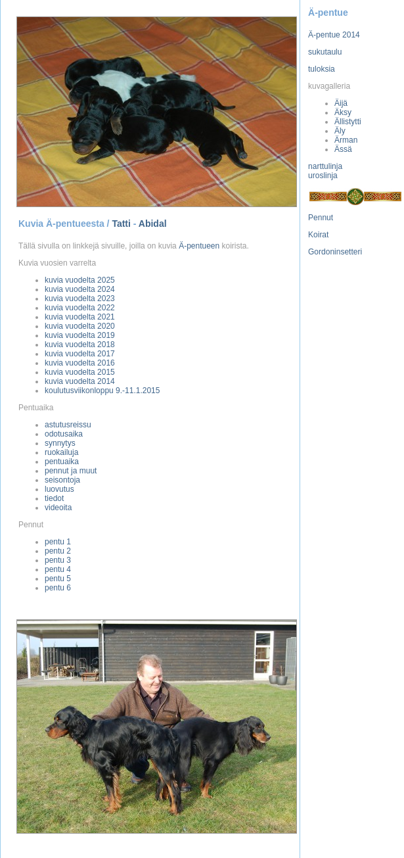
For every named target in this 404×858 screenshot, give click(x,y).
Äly (340, 130)
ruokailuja (61, 452)
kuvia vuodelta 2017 (80, 353)
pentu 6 (58, 587)
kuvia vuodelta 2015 (80, 372)
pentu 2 (58, 551)
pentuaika (62, 461)
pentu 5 (58, 578)
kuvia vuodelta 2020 (80, 326)
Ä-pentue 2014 (334, 34)
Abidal (153, 223)
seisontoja (62, 480)
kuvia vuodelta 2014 (80, 381)
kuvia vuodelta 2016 (80, 363)
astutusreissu (68, 424)
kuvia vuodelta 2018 (80, 344)
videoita (58, 507)
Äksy (342, 112)
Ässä (343, 149)
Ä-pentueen (199, 245)
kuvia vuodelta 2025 (80, 280)
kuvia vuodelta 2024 (80, 289)
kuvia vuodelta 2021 (80, 317)
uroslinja (323, 175)
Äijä (341, 103)
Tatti (121, 223)
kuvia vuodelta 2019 (80, 335)
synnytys (60, 443)
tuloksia (321, 69)
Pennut (320, 217)
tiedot (54, 498)
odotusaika (64, 434)
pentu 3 (58, 560)
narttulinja (325, 166)
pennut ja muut (71, 470)
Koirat (318, 234)
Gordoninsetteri (335, 251)
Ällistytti (347, 121)
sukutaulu (325, 52)
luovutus (59, 489)
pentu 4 (58, 569)
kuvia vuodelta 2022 (80, 307)
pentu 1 (58, 541)
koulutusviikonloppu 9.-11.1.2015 (102, 390)
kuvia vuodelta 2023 (80, 298)
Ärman (345, 140)
